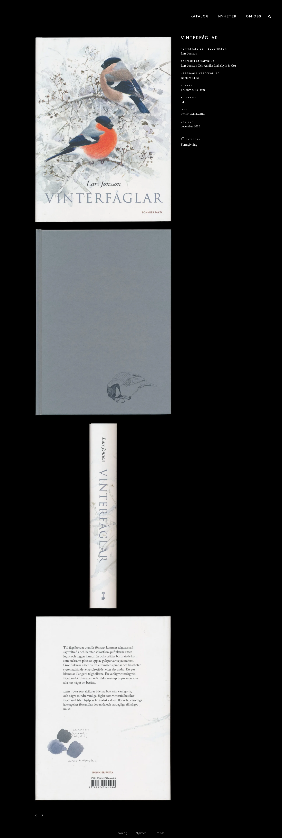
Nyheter (141, 833)
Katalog (122, 833)
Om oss (159, 833)
